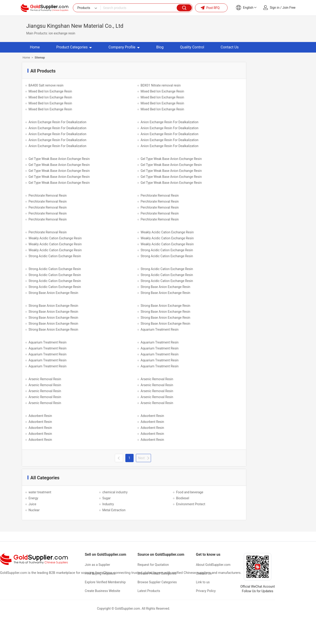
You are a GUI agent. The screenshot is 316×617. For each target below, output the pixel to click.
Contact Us (230, 47)
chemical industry (115, 492)
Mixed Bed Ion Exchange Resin (50, 91)
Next (141, 458)
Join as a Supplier (97, 565)
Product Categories (74, 47)
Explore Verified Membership (105, 582)
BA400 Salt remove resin (46, 85)
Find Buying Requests (100, 573)
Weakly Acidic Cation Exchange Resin (167, 232)
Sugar (106, 498)
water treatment (40, 492)
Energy (33, 498)
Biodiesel (182, 498)
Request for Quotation (153, 565)
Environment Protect (190, 504)
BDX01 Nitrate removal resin (161, 85)
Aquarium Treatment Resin (160, 329)
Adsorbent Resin (40, 416)
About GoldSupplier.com (213, 565)
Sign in (275, 7)
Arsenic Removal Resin (45, 379)
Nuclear (34, 510)
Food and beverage (189, 492)
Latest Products (148, 591)
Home (35, 47)
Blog (160, 47)
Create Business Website (102, 591)
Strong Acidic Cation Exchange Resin (167, 250)
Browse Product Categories (156, 573)
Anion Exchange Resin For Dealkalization (57, 122)
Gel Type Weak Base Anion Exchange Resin (59, 159)
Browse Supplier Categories (157, 582)
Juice (32, 504)
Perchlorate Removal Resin (48, 195)
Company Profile (124, 47)
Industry (108, 504)
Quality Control (192, 47)
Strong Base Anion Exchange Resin (165, 287)
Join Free (288, 7)
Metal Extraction (114, 510)
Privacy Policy (206, 591)
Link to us (203, 582)
